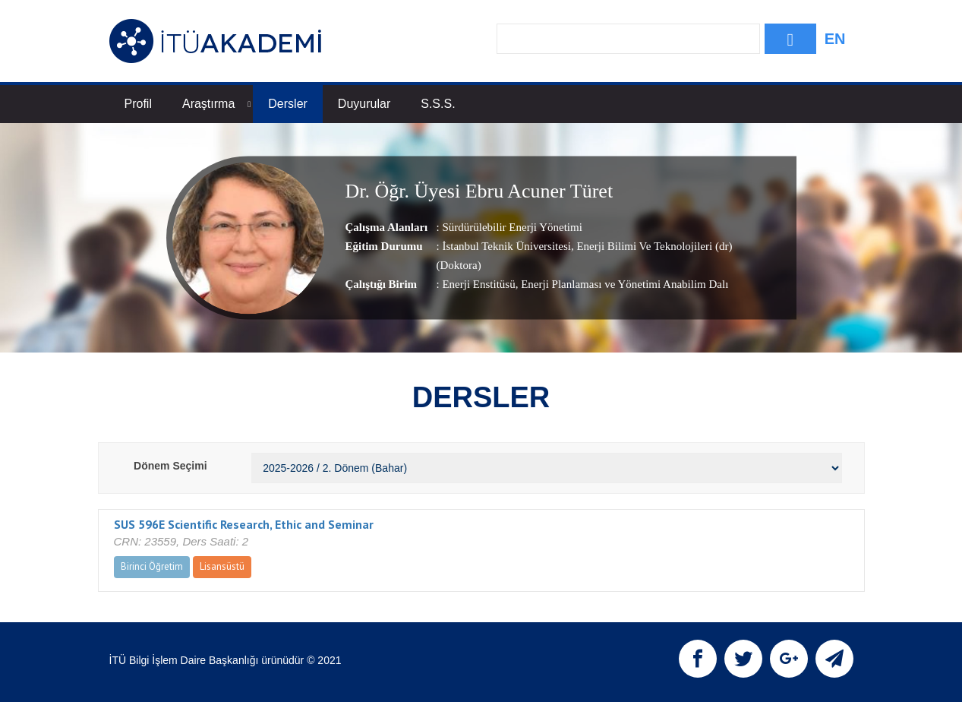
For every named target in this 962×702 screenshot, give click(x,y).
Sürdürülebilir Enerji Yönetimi (512, 228)
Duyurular (364, 103)
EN (835, 38)
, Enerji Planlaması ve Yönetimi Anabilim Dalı (622, 285)
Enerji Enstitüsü (478, 285)
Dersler (288, 103)
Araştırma (216, 103)
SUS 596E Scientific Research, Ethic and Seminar (244, 524)
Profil (138, 103)
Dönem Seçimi (170, 466)
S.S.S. (438, 103)
